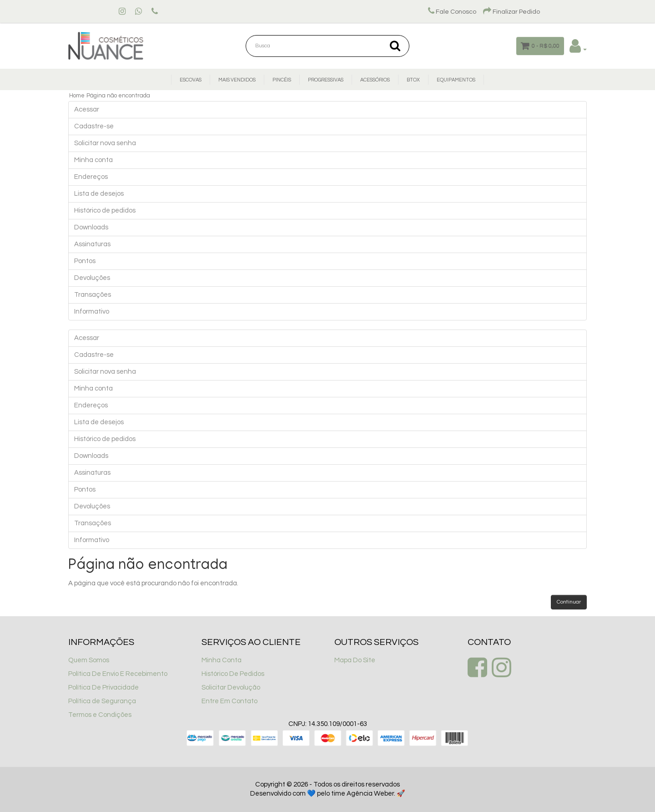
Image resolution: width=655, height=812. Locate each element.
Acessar (86, 109)
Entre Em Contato (229, 701)
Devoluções (92, 277)
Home (77, 95)
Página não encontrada (118, 95)
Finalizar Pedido (511, 12)
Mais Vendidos (237, 79)
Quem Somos (88, 660)
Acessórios (375, 79)
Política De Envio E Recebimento (117, 673)
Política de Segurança (102, 701)
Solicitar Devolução (231, 687)
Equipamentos (456, 79)
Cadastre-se (94, 126)
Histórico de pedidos (105, 210)
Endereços (91, 176)
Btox (413, 79)
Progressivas (325, 79)
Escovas (191, 79)
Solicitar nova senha (105, 143)
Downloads (91, 227)
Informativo (91, 311)
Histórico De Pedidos (233, 673)
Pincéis (281, 79)
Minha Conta (222, 660)
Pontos (85, 261)
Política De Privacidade (103, 687)
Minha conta (93, 160)
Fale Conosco (452, 12)
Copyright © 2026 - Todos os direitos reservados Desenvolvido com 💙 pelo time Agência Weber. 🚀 (327, 789)
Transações (92, 294)
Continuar (569, 602)
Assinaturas (92, 244)
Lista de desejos (99, 193)
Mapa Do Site (354, 660)
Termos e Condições (99, 714)
